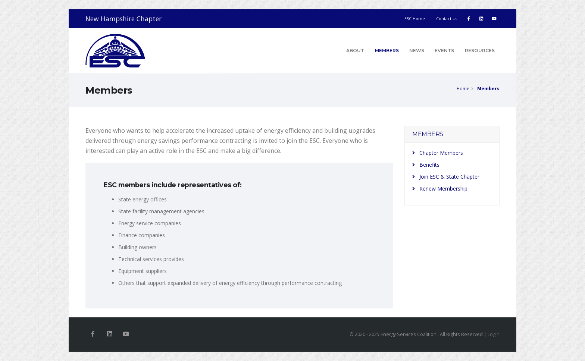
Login (494, 334)
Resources (480, 50)
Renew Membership (439, 188)
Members (387, 50)
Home (463, 88)
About (355, 50)
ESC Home (414, 18)
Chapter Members (437, 152)
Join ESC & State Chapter (445, 176)
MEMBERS (427, 134)
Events (444, 50)
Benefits (425, 164)
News (416, 50)
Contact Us (446, 18)
